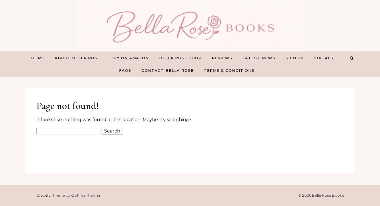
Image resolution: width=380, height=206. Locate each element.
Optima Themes (85, 195)
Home (37, 58)
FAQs (125, 70)
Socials (323, 58)
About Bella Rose (77, 58)
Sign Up (294, 58)
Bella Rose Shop (180, 58)
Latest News (259, 58)
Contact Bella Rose (167, 70)
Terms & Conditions (229, 70)
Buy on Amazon (129, 58)
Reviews (222, 58)
